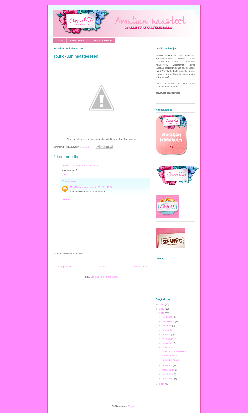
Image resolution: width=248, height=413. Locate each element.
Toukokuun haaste (170, 360)
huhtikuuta (167, 365)
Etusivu (59, 40)
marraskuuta (168, 321)
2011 (162, 384)
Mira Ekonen (76, 187)
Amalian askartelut (78, 40)
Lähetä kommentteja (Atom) (104, 277)
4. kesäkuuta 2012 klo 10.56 (98, 187)
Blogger (131, 406)
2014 (162, 304)
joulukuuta (167, 317)
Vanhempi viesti (139, 266)
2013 (162, 309)
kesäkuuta (167, 343)
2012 (162, 313)
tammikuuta (168, 378)
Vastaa (65, 174)
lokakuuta (167, 325)
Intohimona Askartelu (102, 40)
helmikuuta (167, 374)
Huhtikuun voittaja (170, 355)
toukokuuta (168, 347)
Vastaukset (70, 181)
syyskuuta (167, 330)
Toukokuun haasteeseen (173, 351)
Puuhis (65, 165)
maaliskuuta (168, 370)
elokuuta (166, 334)
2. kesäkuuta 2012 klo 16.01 (84, 165)
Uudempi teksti (63, 266)
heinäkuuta (168, 338)
